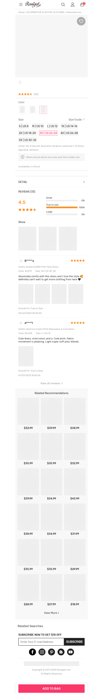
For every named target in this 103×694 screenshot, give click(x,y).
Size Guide (75, 119)
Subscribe (74, 642)
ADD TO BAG (52, 688)
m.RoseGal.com (35, 4)
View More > (51, 612)
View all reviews (51, 383)
